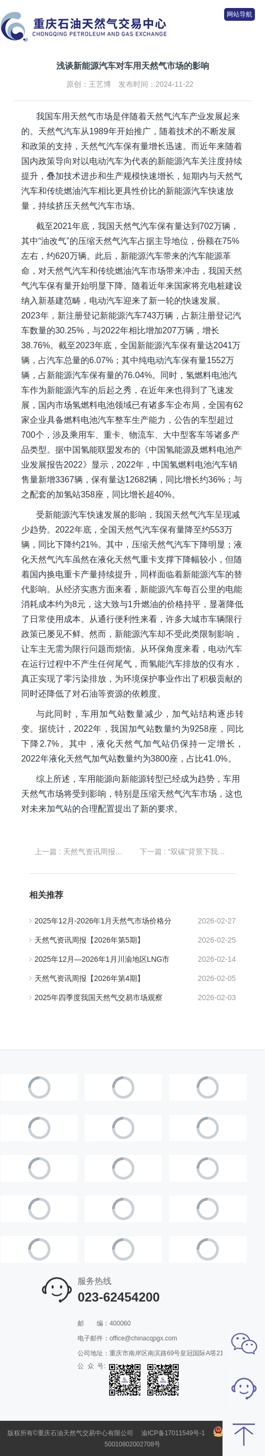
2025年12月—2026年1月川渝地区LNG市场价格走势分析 (99, 962)
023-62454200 (119, 1297)
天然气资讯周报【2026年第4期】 (86, 978)
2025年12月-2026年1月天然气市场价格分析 (100, 923)
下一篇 (185, 851)
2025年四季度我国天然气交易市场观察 (96, 997)
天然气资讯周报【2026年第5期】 (86, 940)
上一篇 (80, 851)
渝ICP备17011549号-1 (173, 1433)
